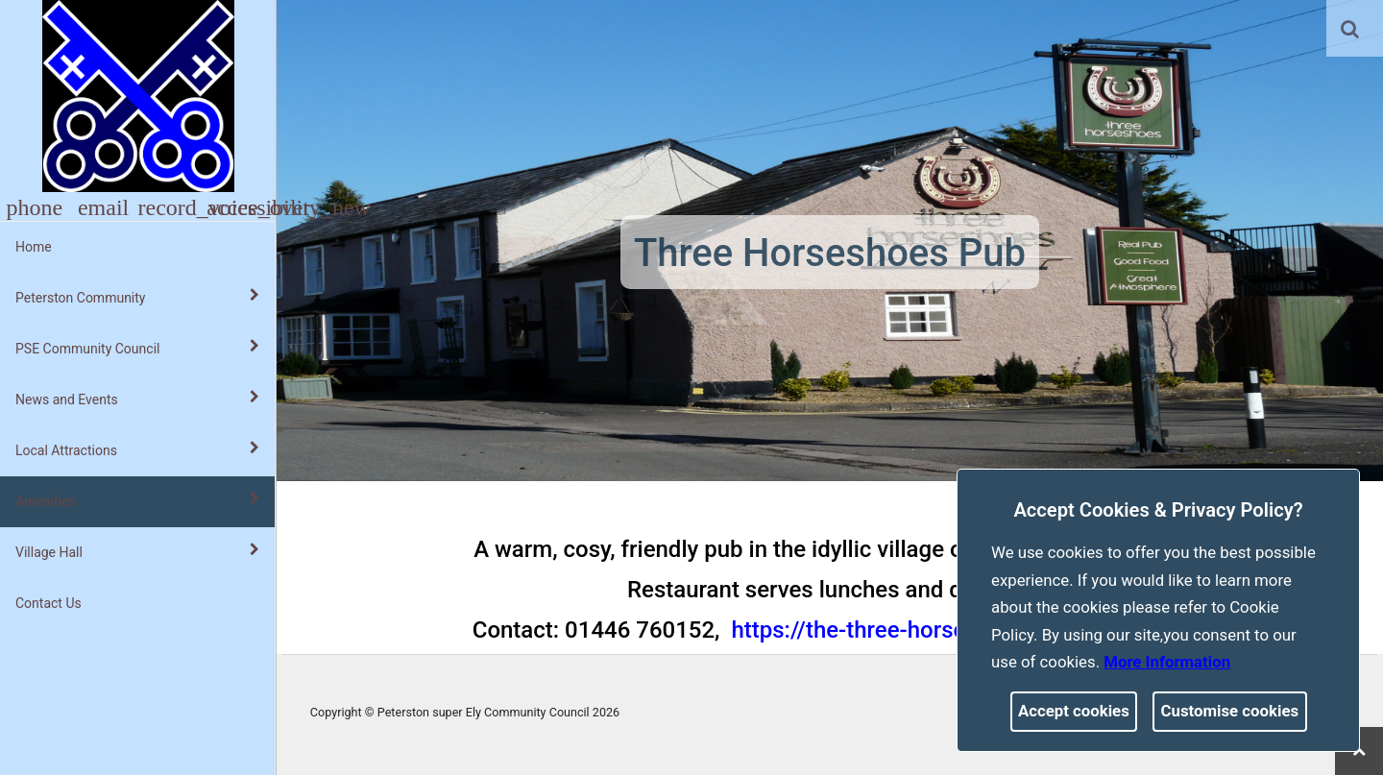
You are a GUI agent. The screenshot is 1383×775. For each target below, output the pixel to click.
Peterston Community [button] (137, 296)
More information (1167, 661)
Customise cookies (1230, 710)
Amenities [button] (137, 500)
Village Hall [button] (137, 551)
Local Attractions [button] (137, 449)
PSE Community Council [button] (137, 347)
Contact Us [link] (48, 603)
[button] (1351, 30)
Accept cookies (1073, 710)
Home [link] (33, 246)
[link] (1350, 28)
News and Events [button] (137, 398)
